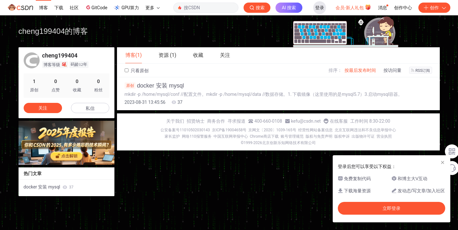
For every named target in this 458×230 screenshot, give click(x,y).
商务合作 (216, 121)
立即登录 (391, 208)
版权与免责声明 (319, 136)
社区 (74, 7)
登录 (319, 7)
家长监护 (172, 136)
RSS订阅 (420, 70)
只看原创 (137, 70)
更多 (152, 7)
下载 (58, 7)
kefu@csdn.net (306, 121)
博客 (43, 7)
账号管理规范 (292, 136)
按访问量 (392, 70)
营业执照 (384, 136)
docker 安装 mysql (154, 85)
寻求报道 (236, 121)
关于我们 (175, 121)
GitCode (96, 7)
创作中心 (403, 7)
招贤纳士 (196, 121)
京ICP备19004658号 (229, 130)
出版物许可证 (363, 136)
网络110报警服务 (196, 136)
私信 (90, 108)
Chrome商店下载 (264, 136)
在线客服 (339, 121)
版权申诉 (342, 136)
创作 (434, 7)
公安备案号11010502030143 (185, 130)
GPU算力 (126, 7)
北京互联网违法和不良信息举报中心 (365, 130)
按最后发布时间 (360, 70)
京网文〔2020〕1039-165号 (272, 130)
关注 (42, 108)
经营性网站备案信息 (315, 130)
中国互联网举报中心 (230, 136)
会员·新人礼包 (353, 7)
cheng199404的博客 (53, 31)
